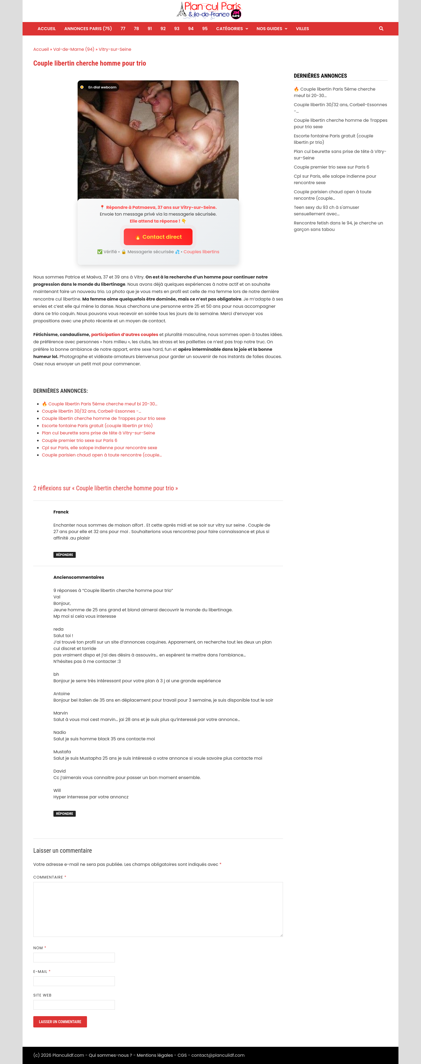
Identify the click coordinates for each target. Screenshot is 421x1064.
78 (136, 29)
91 (150, 29)
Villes (302, 29)
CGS (182, 1055)
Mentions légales (155, 1055)
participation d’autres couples (124, 334)
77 (123, 29)
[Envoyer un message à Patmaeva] (158, 140)
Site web (42, 995)
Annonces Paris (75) (88, 29)
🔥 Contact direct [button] (158, 237)
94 (191, 29)
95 (205, 29)
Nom (39, 948)
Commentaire (50, 877)
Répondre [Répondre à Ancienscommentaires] (64, 813)
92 (163, 29)
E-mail (42, 971)
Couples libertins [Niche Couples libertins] (201, 252)
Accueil (47, 29)
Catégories (229, 29)
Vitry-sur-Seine (115, 49)
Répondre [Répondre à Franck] (64, 554)
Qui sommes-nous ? (110, 1055)
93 (177, 29)
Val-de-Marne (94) (74, 49)
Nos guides (269, 29)
